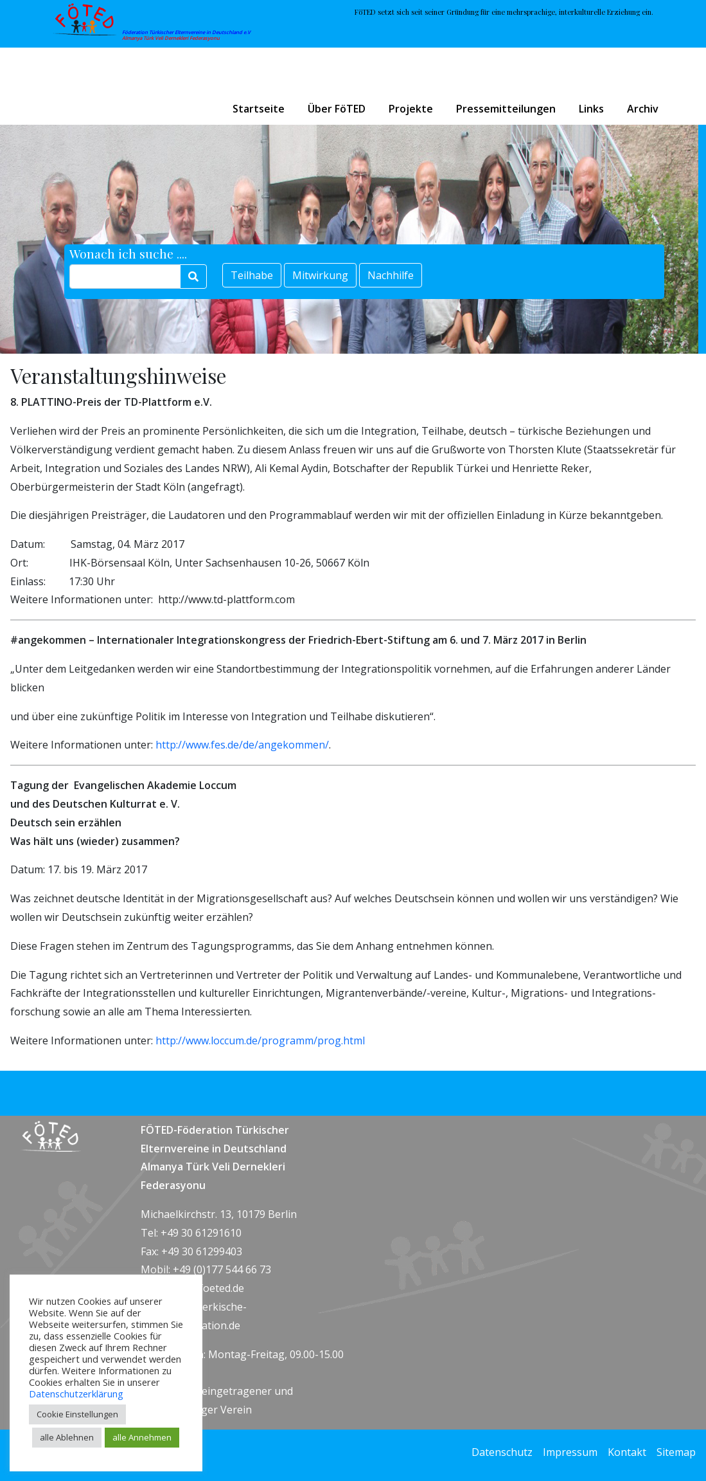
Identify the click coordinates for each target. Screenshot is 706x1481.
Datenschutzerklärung (76, 1393)
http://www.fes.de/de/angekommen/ (242, 745)
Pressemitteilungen (506, 109)
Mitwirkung (320, 275)
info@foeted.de (207, 1288)
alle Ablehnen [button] (67, 1437)
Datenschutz (502, 1452)
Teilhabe (252, 275)
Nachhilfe (390, 275)
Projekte (411, 109)
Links (591, 109)
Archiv (642, 109)
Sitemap (676, 1452)
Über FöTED (337, 109)
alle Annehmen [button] (142, 1437)
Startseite (259, 109)
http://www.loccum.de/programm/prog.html (260, 1040)
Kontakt (627, 1452)
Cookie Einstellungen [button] (77, 1414)
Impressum (570, 1452)
